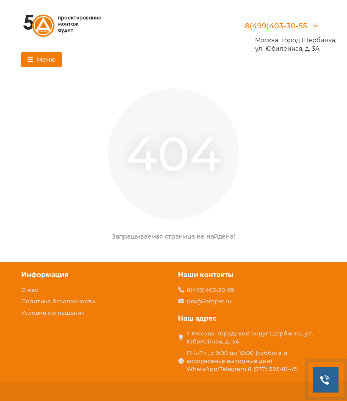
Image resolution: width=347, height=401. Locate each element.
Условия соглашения (53, 312)
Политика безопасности (58, 301)
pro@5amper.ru (209, 301)
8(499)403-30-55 (276, 25)
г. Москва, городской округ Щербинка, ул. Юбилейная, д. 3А (249, 337)
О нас (29, 289)
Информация (45, 275)
